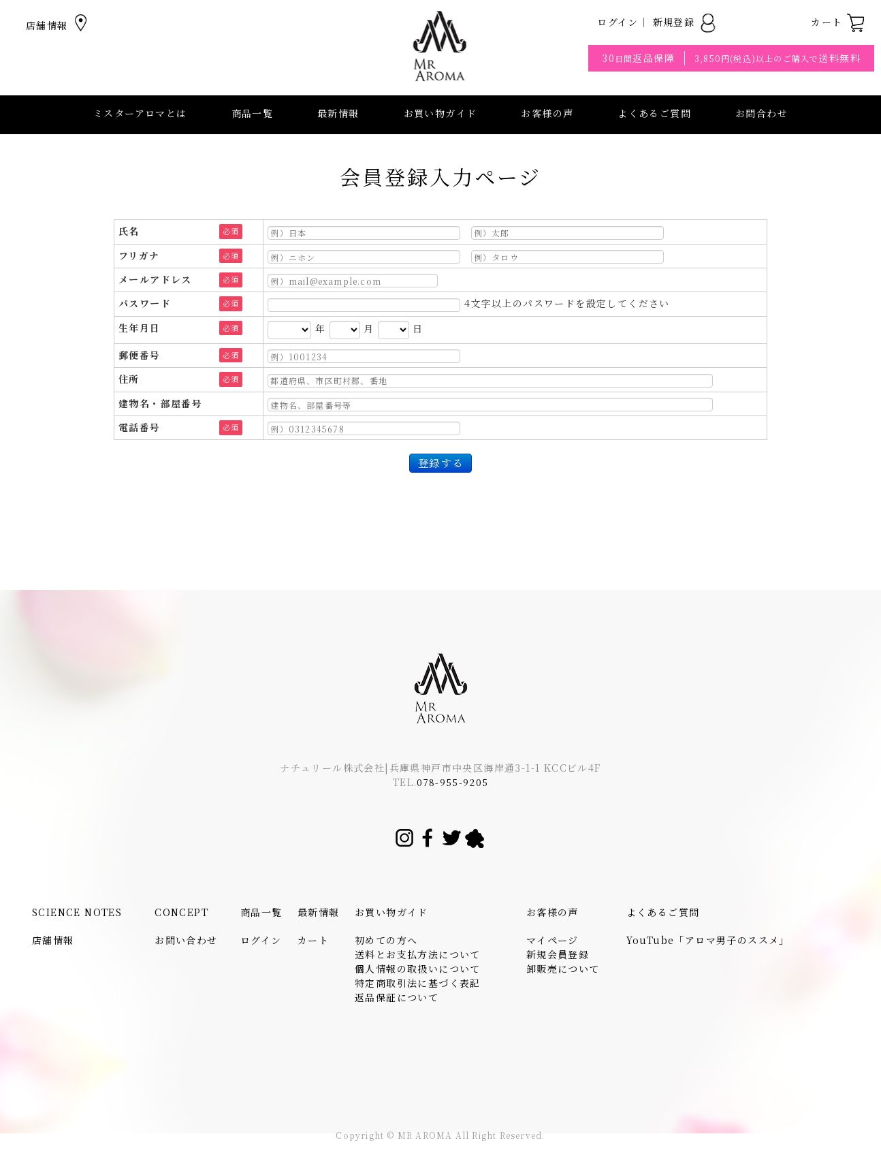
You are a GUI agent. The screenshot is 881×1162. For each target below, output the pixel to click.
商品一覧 (252, 113)
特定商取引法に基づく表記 (418, 983)
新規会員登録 (557, 954)
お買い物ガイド (391, 912)
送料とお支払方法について (418, 954)
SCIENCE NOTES (77, 912)
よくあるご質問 (654, 113)
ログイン (618, 22)
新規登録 (685, 22)
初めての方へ (386, 940)
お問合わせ (761, 113)
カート (838, 22)
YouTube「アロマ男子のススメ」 (708, 940)
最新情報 (338, 113)
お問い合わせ (186, 940)
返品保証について (396, 997)
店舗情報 (58, 25)
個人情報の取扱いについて (418, 968)
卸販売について (563, 968)
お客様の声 (547, 113)
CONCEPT (181, 912)
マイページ (552, 940)
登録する (440, 462)
